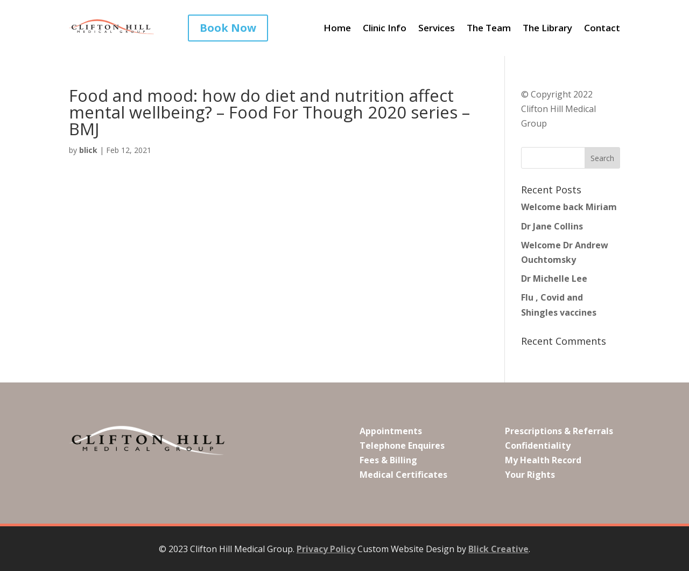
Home (337, 29)
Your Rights (530, 475)
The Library (547, 29)
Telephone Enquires (402, 445)
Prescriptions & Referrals (559, 431)
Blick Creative (498, 549)
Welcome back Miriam (569, 207)
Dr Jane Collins (552, 226)
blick (88, 150)
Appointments (391, 431)
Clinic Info (384, 29)
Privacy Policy (326, 549)
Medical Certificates (403, 475)
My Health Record (543, 460)
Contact (602, 29)
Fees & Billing (388, 460)
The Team (489, 29)
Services (436, 29)
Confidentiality (538, 445)
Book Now (228, 27)
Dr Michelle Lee (554, 278)
